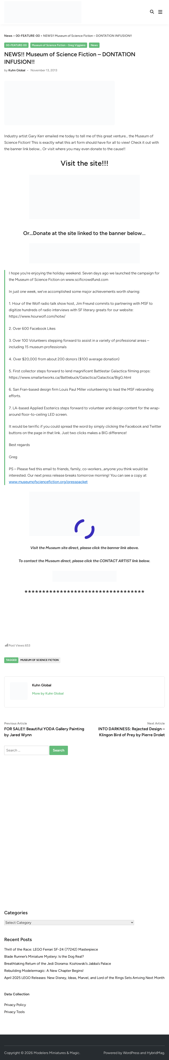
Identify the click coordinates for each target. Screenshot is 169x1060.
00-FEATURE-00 (16, 45)
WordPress (131, 1053)
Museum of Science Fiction (39, 660)
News (94, 45)
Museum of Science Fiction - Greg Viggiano (58, 45)
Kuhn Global (16, 70)
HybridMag (155, 1053)
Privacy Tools (14, 1012)
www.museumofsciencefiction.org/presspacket (48, 482)
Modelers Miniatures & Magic (56, 1053)
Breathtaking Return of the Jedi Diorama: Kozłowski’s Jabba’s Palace (57, 963)
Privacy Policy (15, 1005)
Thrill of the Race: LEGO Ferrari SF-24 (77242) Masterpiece (51, 949)
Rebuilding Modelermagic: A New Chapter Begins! (44, 971)
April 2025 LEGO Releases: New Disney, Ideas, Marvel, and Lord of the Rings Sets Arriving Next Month (84, 978)
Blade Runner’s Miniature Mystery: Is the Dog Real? (44, 956)
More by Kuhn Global (48, 693)
